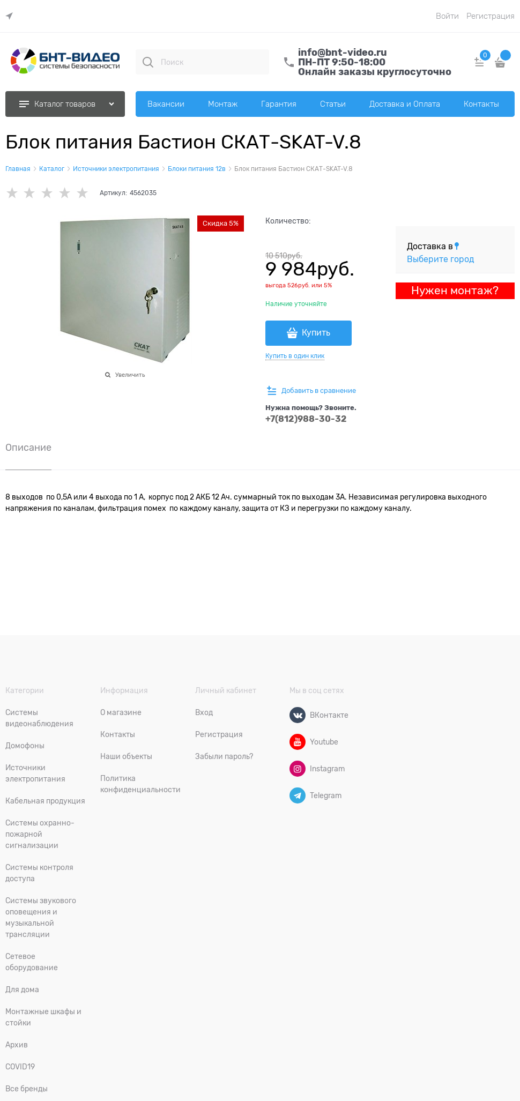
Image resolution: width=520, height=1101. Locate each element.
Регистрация (490, 16)
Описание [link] (28, 448)
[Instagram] (297, 769)
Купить (316, 333)
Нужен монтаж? (455, 290)
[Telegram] (297, 795)
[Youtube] (297, 742)
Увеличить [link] (130, 374)
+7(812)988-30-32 (306, 419)
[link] (11, 16)
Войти (447, 16)
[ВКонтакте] (297, 715)
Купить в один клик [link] (294, 356)
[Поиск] (148, 62)
